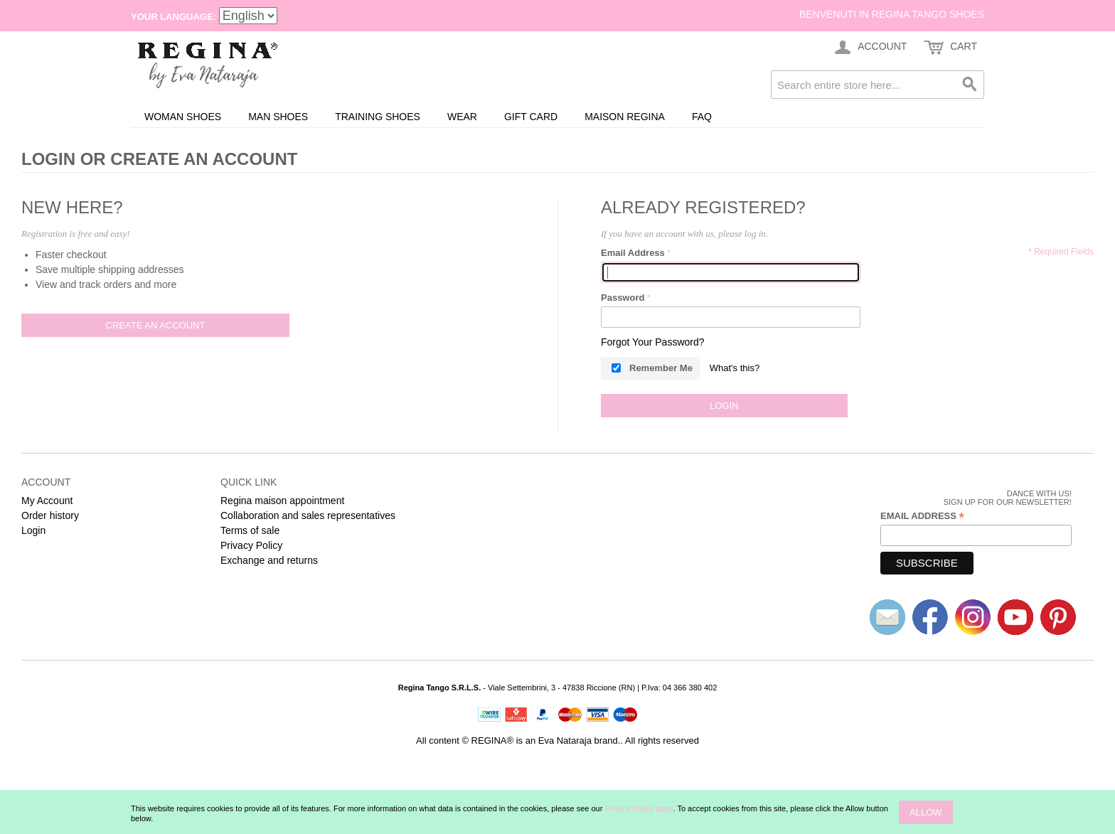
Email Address (633, 252)
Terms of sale (249, 530)
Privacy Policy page (638, 808)
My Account (47, 500)
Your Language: (173, 16)
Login (33, 530)
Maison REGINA (625, 116)
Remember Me (661, 368)
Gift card (531, 116)
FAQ (702, 116)
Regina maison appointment (282, 500)
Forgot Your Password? (653, 342)
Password (622, 297)
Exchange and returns (269, 560)
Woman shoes (182, 116)
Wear (462, 116)
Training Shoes (377, 116)
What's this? (734, 368)
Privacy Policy (251, 545)
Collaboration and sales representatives (307, 515)
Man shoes (278, 116)
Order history (50, 515)
